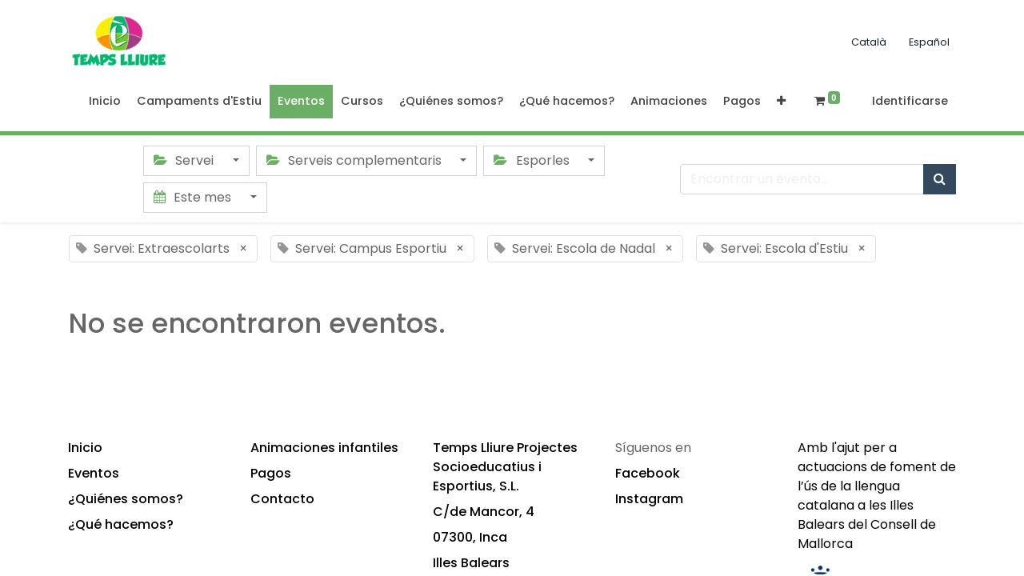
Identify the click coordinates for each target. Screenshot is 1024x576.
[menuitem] (105, 101)
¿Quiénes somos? (125, 499)
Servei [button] (185, 160)
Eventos (93, 473)
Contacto (282, 499)
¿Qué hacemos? (121, 524)
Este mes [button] (194, 197)
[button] (781, 101)
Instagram (649, 499)
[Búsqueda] (939, 179)
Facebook (647, 473)
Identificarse (910, 101)
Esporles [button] (533, 160)
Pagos (270, 473)
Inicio (85, 447)
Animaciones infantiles (324, 447)
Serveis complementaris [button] (355, 160)
